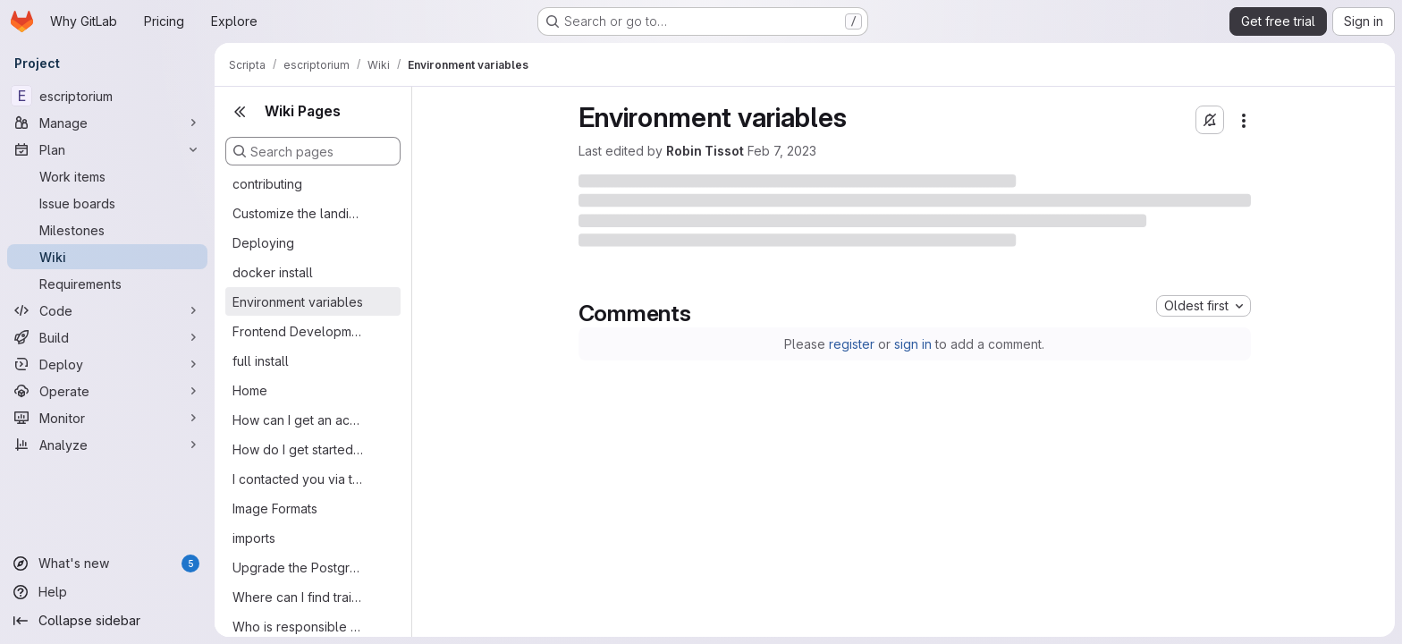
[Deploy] (107, 364)
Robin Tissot (705, 150)
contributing (267, 183)
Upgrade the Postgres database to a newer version (298, 567)
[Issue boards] (107, 203)
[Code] (107, 310)
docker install (272, 272)
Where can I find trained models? (298, 597)
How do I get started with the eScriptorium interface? (298, 449)
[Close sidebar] (239, 111)
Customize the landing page (298, 213)
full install (260, 361)
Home (249, 390)
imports (253, 538)
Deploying (263, 242)
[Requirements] (107, 283)
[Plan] (107, 149)
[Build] (107, 337)
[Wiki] (107, 256)
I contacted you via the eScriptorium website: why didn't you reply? (298, 479)
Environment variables (297, 301)
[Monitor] (107, 417)
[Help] (107, 592)
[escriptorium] (107, 95)
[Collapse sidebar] (107, 620)
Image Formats (274, 508)
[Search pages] (313, 151)
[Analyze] (107, 444)
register (851, 344)
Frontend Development (298, 331)
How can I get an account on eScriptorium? (298, 420)
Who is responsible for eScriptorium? (298, 626)
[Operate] (107, 390)
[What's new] (107, 563)
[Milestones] (107, 229)
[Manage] (107, 122)
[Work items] (107, 176)
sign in (913, 344)
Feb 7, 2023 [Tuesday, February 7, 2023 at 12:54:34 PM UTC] (781, 150)
